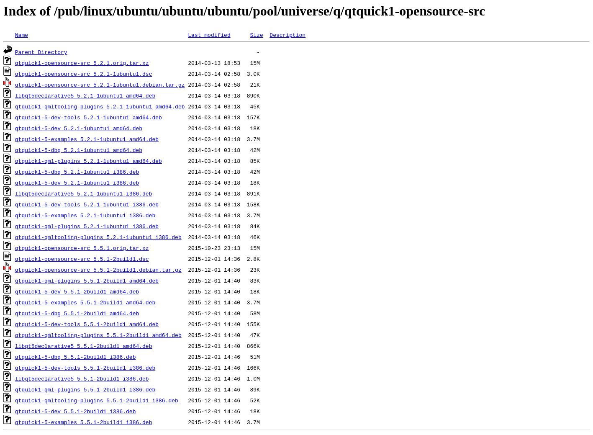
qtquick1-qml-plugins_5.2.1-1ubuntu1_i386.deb (87, 226)
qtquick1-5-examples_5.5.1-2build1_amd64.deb (85, 302)
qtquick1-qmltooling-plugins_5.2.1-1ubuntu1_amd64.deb (100, 106)
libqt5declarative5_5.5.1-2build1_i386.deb (82, 378)
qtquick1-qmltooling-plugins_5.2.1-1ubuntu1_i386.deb (98, 237)
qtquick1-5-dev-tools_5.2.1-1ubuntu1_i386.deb (87, 204)
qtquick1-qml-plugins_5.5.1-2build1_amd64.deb (87, 280)
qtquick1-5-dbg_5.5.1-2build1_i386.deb (75, 356)
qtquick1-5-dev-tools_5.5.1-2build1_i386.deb (85, 367)
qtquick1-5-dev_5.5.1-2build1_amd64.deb (77, 291)
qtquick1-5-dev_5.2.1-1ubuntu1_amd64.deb (78, 128)
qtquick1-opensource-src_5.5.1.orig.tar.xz (82, 248)
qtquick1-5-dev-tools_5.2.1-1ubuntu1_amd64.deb (88, 117)
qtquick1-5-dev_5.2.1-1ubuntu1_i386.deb (77, 182)
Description (287, 35)
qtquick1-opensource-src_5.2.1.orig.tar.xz (82, 63)
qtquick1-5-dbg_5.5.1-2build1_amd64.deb (77, 313)
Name (21, 35)
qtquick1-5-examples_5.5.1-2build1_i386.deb (83, 422)
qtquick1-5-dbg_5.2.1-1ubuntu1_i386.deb (77, 171)
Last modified (209, 35)
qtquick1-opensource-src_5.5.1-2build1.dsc (82, 259)
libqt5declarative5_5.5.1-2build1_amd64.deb (83, 346)
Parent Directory (41, 52)
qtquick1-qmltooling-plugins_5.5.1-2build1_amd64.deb (98, 335)
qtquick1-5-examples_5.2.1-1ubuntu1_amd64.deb (87, 139)
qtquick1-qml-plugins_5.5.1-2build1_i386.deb (85, 389)
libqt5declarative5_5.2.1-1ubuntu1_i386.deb (83, 193)
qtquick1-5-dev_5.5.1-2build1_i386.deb (75, 411)
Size (256, 35)
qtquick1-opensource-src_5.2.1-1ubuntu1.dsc (83, 73)
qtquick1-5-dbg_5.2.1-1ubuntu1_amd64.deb (78, 150)
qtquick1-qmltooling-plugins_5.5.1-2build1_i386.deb (96, 400)
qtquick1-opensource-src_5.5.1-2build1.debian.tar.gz (98, 269)
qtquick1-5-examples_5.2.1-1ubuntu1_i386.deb (85, 215)
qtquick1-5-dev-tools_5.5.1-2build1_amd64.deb (87, 324)
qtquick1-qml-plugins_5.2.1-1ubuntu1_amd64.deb (88, 161)
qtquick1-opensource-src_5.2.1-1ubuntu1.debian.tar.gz (100, 84)
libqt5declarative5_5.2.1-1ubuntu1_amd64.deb (85, 95)
